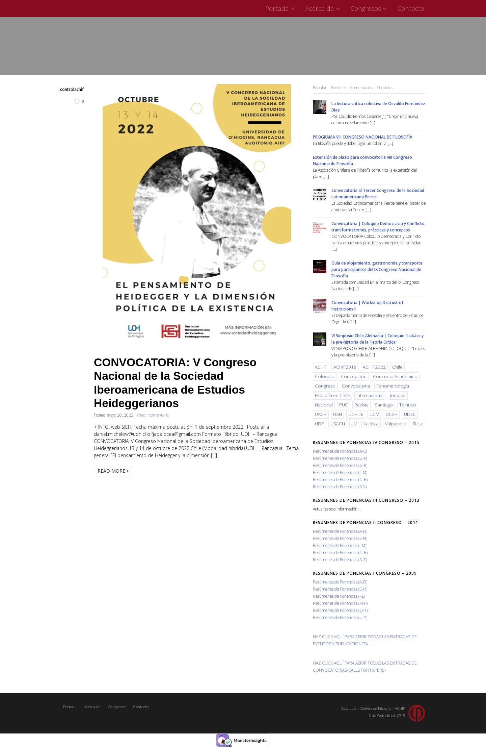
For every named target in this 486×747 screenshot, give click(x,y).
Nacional (324, 405)
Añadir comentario (152, 415)
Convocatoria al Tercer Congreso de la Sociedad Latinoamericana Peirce (377, 193)
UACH (321, 414)
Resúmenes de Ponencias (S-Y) (340, 486)
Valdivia (371, 424)
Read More (113, 471)
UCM (374, 414)
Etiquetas (385, 87)
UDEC (410, 414)
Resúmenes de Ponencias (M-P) (340, 603)
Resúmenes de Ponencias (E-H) (340, 538)
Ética (417, 424)
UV (354, 424)
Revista (361, 405)
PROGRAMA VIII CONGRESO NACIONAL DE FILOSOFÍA (362, 137)
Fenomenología (392, 386)
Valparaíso (395, 424)
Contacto (411, 8)
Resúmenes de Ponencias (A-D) (340, 531)
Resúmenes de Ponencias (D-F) (340, 458)
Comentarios (361, 87)
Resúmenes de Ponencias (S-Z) (340, 559)
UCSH (392, 414)
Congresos (370, 8)
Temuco (407, 405)
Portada (281, 8)
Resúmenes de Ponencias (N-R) (340, 479)
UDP (319, 424)
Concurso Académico (395, 376)
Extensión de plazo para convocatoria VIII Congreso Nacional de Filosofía (362, 160)
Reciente (338, 87)
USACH (337, 424)
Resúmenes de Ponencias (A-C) (340, 451)
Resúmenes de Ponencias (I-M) (339, 545)
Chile (397, 367)
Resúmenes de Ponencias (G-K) (340, 465)
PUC (343, 405)
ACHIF (321, 367)
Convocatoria (356, 386)
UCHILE (355, 414)
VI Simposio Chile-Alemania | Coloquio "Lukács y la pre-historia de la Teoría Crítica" (377, 339)
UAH (337, 414)
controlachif (72, 89)
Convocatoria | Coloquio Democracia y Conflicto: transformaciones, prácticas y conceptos (378, 226)
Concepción (354, 376)
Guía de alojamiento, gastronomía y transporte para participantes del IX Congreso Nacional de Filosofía (377, 269)
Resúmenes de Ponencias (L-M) (340, 472)
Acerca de (323, 8)
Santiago (384, 405)
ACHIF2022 (374, 367)
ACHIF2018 (344, 367)
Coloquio (324, 376)
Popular (320, 87)
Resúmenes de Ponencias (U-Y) (340, 617)
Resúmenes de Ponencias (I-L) (339, 596)
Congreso (325, 386)
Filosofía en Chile (332, 395)
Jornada (398, 395)
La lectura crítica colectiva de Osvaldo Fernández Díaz (378, 107)
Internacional (369, 395)
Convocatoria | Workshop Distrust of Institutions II (367, 306)
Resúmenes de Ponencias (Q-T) (340, 610)
